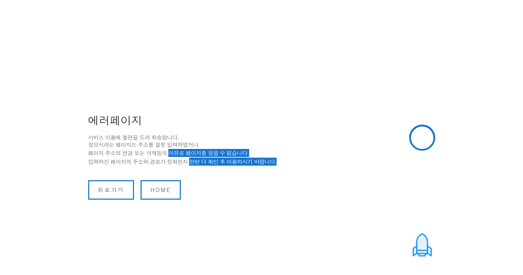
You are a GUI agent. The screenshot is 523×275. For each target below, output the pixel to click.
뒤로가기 (111, 190)
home (160, 190)
